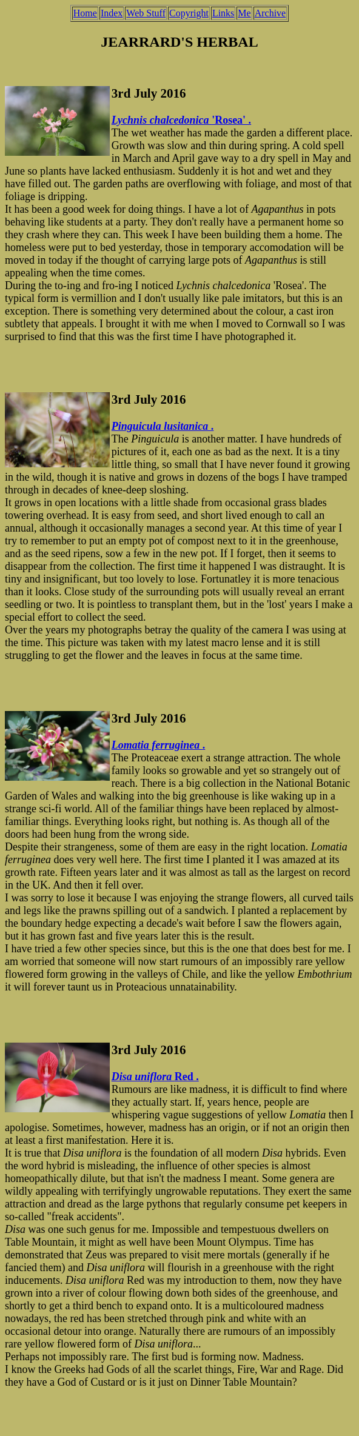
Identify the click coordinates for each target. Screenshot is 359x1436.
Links (223, 13)
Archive (270, 13)
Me (244, 13)
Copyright (189, 13)
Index (111, 13)
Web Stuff (146, 13)
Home (85, 13)
